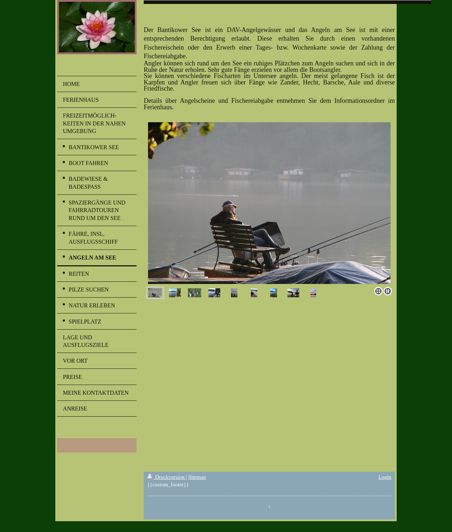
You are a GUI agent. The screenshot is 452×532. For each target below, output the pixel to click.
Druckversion (166, 477)
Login (384, 477)
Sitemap (197, 477)
